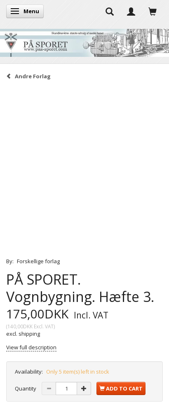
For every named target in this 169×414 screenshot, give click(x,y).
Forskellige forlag (38, 261)
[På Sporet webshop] (84, 41)
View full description (31, 347)
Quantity (26, 388)
